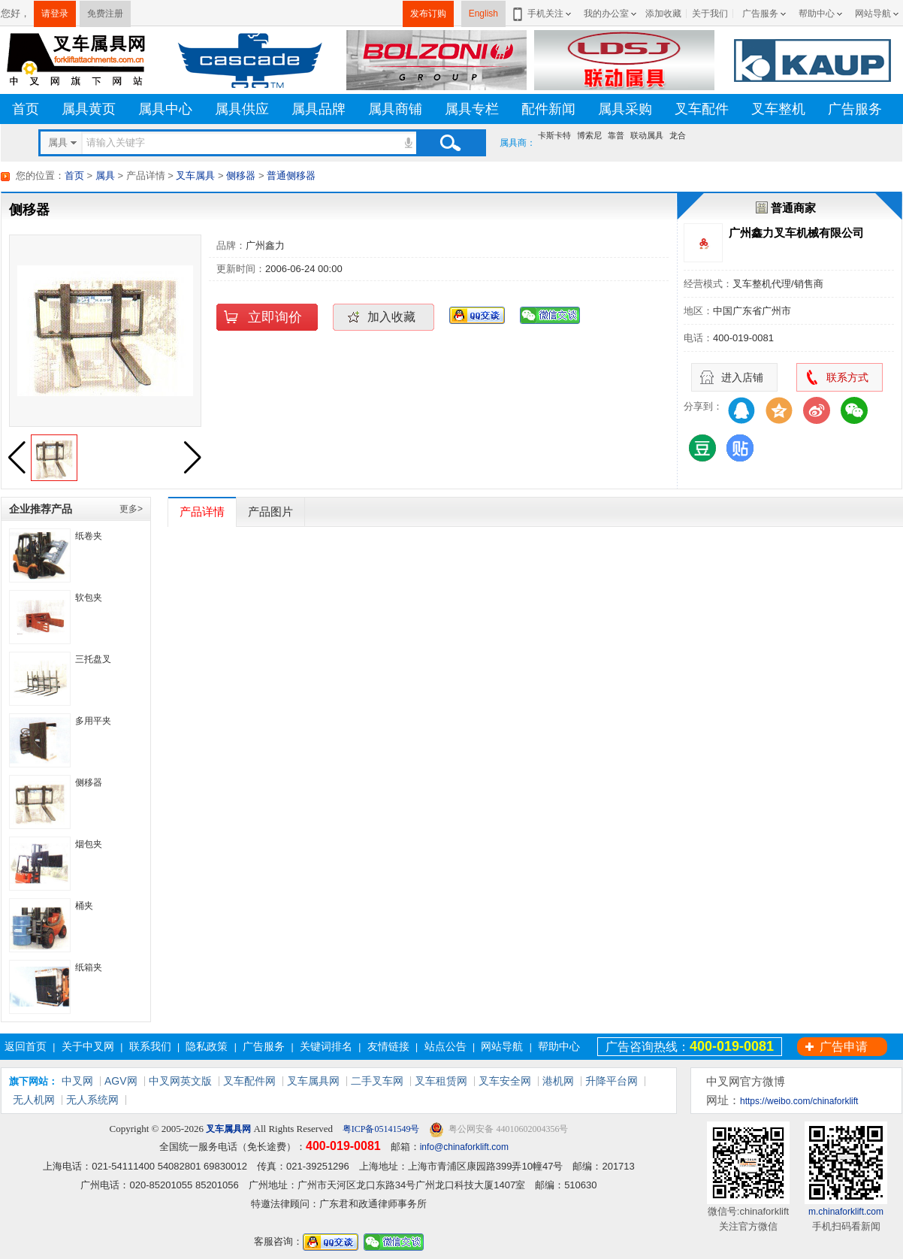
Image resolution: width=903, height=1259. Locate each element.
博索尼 (589, 135)
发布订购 (428, 13)
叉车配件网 (249, 1081)
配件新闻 (548, 109)
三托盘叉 (93, 659)
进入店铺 (742, 377)
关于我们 (710, 13)
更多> (131, 509)
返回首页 (26, 1046)
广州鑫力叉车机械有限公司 (796, 232)
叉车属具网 (313, 1081)
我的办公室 (606, 13)
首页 (25, 109)
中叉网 (77, 1081)
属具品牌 (318, 109)
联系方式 (847, 377)
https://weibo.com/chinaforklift (799, 1101)
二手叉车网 (377, 1081)
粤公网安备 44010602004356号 (498, 1129)
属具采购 (625, 109)
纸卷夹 (88, 536)
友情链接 (388, 1046)
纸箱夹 (88, 967)
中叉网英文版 (180, 1081)
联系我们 (150, 1046)
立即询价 (275, 317)
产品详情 (202, 511)
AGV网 (120, 1081)
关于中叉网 (88, 1046)
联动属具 (646, 135)
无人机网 (34, 1100)
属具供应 (242, 109)
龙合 (677, 135)
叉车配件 (702, 109)
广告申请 (844, 1046)
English (483, 13)
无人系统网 (92, 1100)
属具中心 (165, 109)
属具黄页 (89, 109)
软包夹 (88, 597)
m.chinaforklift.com (845, 1211)
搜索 (450, 143)
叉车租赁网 (441, 1081)
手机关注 (542, 13)
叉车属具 (195, 175)
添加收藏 (663, 13)
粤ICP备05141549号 (380, 1129)
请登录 (54, 13)
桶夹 (84, 905)
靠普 (616, 135)
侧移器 (240, 175)
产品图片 (270, 511)
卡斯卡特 (554, 135)
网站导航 (873, 13)
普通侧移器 (291, 175)
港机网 (558, 1081)
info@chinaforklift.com (464, 1147)
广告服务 (760, 13)
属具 (105, 175)
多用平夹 (93, 721)
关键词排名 (326, 1046)
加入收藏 (391, 316)
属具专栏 (472, 109)
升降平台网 (611, 1081)
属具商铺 (395, 109)
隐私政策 (207, 1046)
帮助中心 (817, 13)
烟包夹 (88, 844)
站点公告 (445, 1046)
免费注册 (105, 13)
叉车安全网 (505, 1081)
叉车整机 (778, 109)
